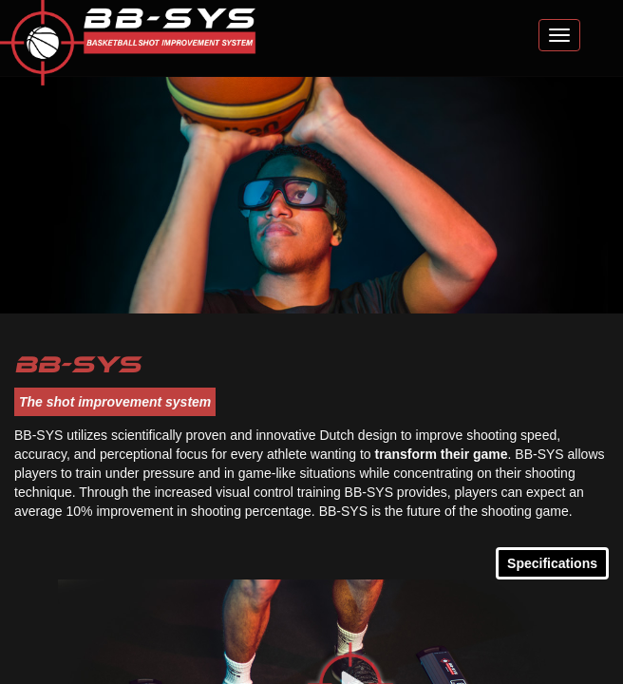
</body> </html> (311, 342)
